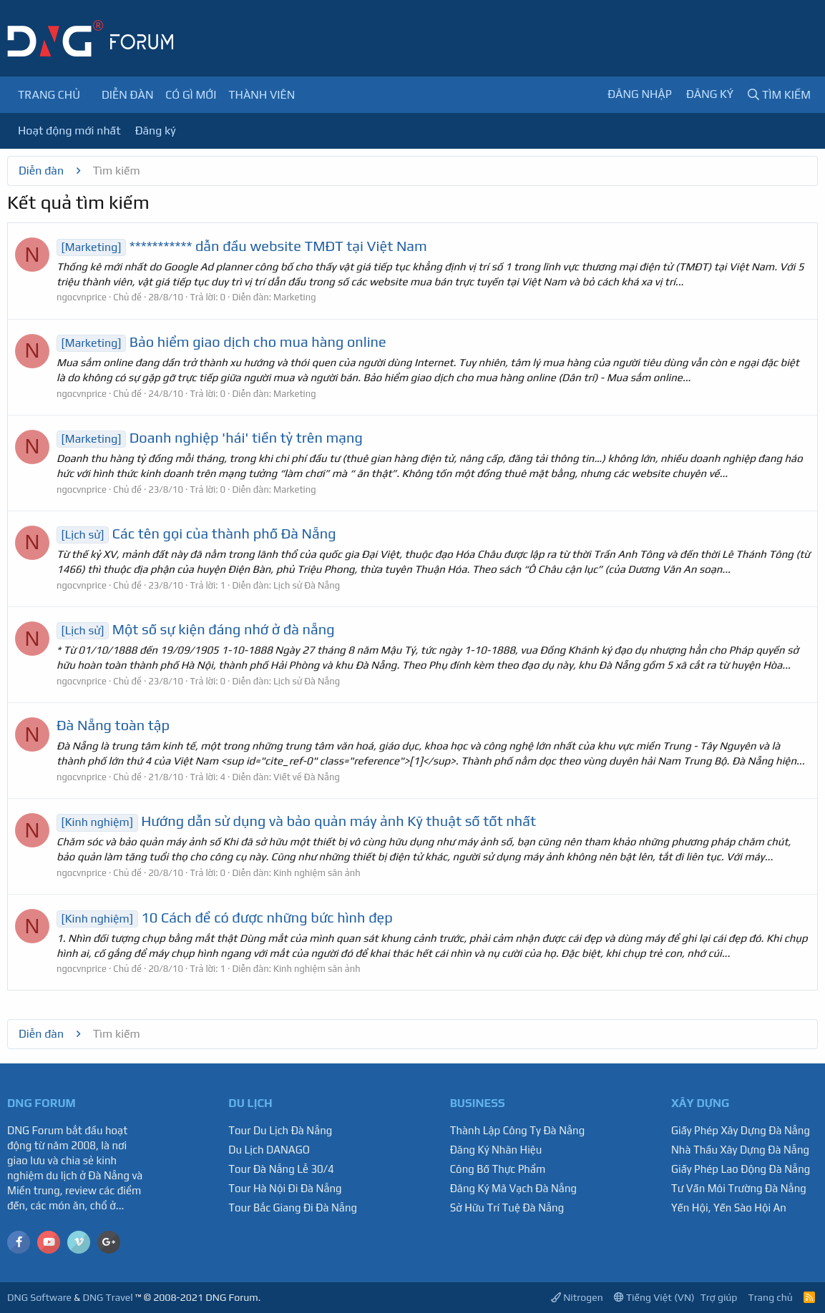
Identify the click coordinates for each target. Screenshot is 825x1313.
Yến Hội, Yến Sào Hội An (728, 1207)
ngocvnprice (82, 297)
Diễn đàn (128, 95)
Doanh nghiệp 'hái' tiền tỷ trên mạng (210, 437)
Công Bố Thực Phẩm (498, 1169)
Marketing (294, 297)
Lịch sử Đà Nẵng (306, 585)
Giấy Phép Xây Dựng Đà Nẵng (740, 1130)
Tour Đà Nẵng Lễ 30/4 (281, 1169)
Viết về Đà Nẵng (306, 777)
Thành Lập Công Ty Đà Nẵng (517, 1130)
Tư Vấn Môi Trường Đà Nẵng (738, 1188)
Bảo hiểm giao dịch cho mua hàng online (221, 341)
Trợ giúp (719, 1297)
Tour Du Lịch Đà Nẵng (280, 1130)
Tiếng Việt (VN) (654, 1297)
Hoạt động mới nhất (69, 130)
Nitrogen (577, 1297)
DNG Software (39, 1297)
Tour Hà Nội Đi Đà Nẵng (284, 1188)
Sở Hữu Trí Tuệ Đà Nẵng (507, 1207)
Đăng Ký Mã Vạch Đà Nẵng (513, 1188)
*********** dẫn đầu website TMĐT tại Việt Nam (242, 245)
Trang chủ (49, 95)
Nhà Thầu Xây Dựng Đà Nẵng (740, 1150)
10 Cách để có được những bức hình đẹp (225, 917)
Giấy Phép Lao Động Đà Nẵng (740, 1169)
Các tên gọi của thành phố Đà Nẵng (196, 533)
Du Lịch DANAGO (269, 1150)
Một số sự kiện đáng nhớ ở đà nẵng (196, 629)
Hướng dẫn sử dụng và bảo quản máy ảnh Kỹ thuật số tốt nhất (296, 820)
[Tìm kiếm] (779, 95)
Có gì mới (190, 95)
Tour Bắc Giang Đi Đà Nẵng (292, 1207)
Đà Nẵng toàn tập (113, 725)
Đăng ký (155, 130)
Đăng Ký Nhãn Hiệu (496, 1150)
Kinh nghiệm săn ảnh (317, 872)
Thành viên (261, 95)
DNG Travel (107, 1297)
